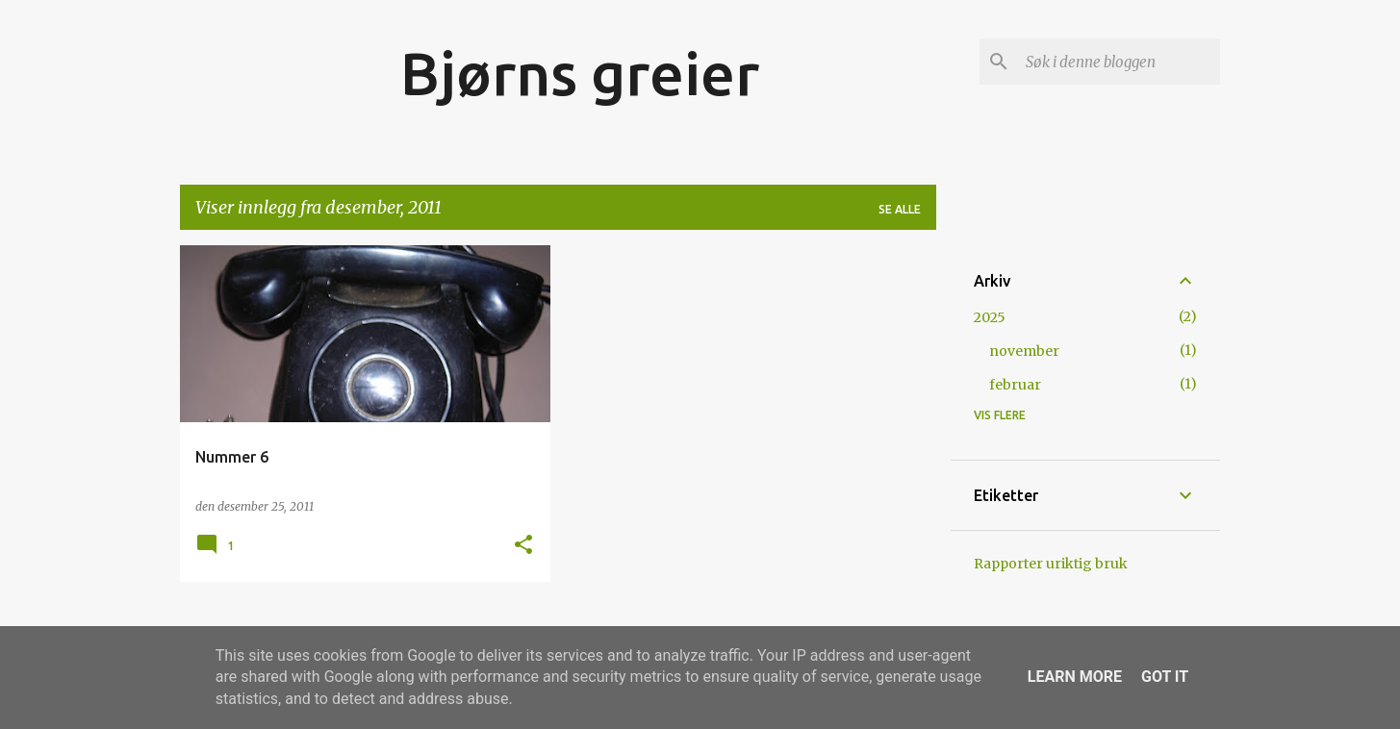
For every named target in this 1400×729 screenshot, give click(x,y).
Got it (1164, 676)
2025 (989, 317)
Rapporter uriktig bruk (1051, 563)
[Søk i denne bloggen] (1119, 61)
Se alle (899, 209)
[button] (523, 546)
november (1024, 351)
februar (1015, 384)
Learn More (1075, 676)
